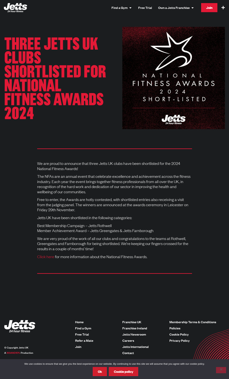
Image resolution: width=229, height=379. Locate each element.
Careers (128, 341)
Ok (100, 371)
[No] (221, 370)
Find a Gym (83, 328)
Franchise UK (131, 322)
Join (78, 347)
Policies (174, 328)
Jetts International (135, 347)
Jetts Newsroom (134, 334)
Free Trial (82, 334)
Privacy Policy (179, 341)
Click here (45, 256)
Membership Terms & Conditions (192, 322)
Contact (128, 353)
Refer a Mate (84, 341)
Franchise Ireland (134, 328)
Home (79, 322)
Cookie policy (123, 371)
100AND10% (13, 352)
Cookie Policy (179, 334)
